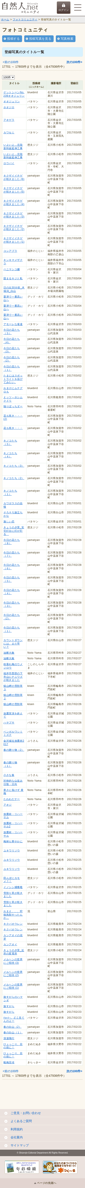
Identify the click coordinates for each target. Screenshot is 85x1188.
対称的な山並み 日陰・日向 (13, 782)
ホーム (5, 19)
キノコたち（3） (13, 465)
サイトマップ (20, 1145)
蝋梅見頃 (8, 1062)
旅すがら (8, 1006)
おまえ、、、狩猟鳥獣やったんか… (13, 915)
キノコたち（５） (10, 442)
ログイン (63, 7)
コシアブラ (10, 250)
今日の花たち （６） (11, 566)
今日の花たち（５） (11, 331)
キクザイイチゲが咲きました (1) (13, 240)
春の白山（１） (13, 1032)
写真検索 (67, 38)
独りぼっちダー (13, 406)
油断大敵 (8, 652)
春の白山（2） (12, 1026)
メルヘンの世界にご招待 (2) (13, 973)
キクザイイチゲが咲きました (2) (13, 227)
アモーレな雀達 (13, 324)
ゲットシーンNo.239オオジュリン (14, 94)
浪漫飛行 (8, 1038)
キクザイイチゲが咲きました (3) (13, 215)
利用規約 (17, 1129)
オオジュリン (11, 101)
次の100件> (74, 62)
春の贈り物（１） (10, 764)
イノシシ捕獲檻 (13, 887)
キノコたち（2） (13, 478)
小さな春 (8, 775)
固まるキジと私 (13, 278)
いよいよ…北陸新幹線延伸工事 (13, 146)
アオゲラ (8, 119)
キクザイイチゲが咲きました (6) (13, 177)
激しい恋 (8, 521)
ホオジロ (8, 107)
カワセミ (8, 132)
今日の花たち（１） (11, 368)
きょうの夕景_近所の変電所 (13, 952)
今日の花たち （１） (11, 629)
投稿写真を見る (40, 38)
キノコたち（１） (10, 492)
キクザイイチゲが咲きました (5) (13, 190)
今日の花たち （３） (11, 604)
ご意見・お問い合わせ (26, 1113)
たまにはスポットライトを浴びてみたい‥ (13, 379)
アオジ (7, 804)
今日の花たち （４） (11, 592)
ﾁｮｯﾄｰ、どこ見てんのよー (13, 1019)
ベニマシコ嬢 (11, 269)
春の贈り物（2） (13, 749)
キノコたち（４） (10, 455)
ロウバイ (8, 163)
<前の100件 (11, 62)
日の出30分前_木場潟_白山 (14, 289)
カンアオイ (10, 944)
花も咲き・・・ (13, 428)
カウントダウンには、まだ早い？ (13, 643)
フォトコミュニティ (25, 19)
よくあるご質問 (21, 1121)
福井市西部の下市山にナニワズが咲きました (13, 677)
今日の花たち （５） (11, 579)
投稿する (13, 38)
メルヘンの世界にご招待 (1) (13, 986)
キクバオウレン (13, 923)
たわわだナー (11, 799)
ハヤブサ (8, 722)
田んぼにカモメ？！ (11, 880)
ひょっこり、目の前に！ (13, 1046)
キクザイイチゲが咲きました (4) (13, 202)
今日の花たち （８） (11, 541)
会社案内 (17, 1137)
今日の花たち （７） (11, 554)
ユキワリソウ (11, 850)
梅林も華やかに (13, 841)
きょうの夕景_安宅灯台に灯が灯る (13, 531)
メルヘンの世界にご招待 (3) (13, 961)
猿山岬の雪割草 (13, 704)
